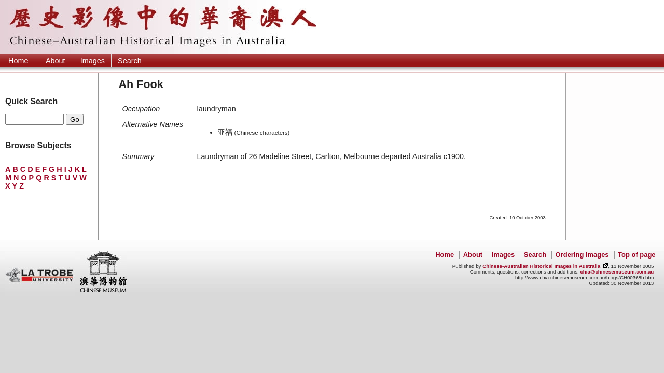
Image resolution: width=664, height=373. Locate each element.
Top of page (636, 255)
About (55, 60)
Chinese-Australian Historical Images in (541, 266)
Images (92, 60)
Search (130, 60)
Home (18, 60)
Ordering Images (582, 255)
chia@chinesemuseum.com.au (617, 272)
